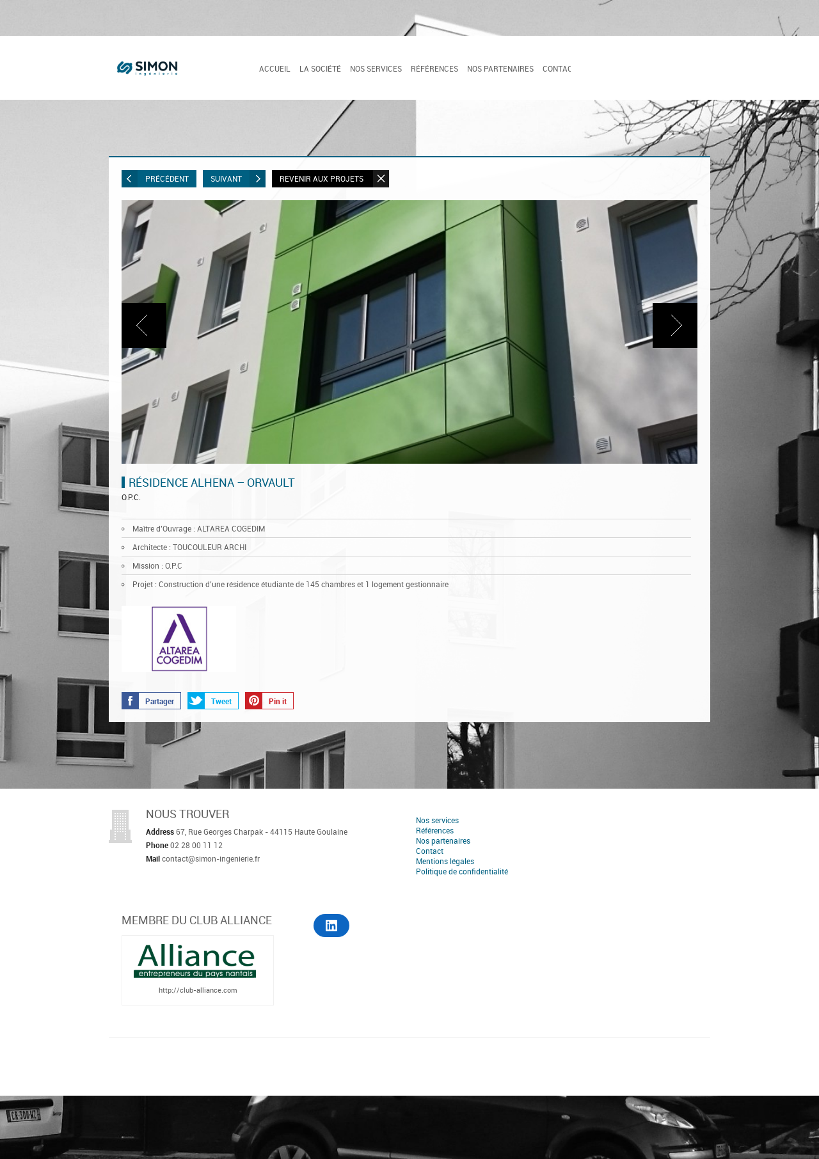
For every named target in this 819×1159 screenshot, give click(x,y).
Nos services (376, 68)
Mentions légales (445, 861)
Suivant (238, 178)
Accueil (274, 68)
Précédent (155, 178)
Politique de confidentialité (462, 871)
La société (320, 68)
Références (434, 68)
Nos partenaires (500, 68)
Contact (560, 68)
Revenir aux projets (334, 178)
